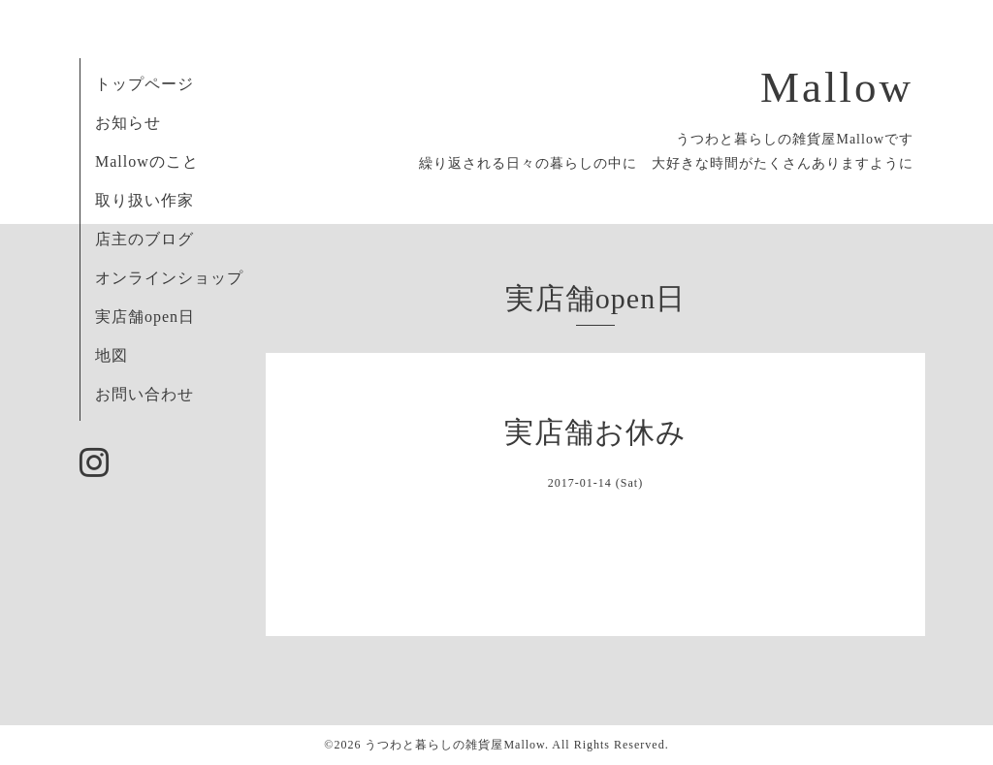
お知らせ (128, 122)
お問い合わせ (144, 394)
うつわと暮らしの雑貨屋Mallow (455, 744)
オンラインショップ (169, 278)
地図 (111, 355)
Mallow (836, 87)
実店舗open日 (145, 316)
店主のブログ (144, 239)
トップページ (144, 84)
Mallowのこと (147, 161)
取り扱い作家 (144, 200)
